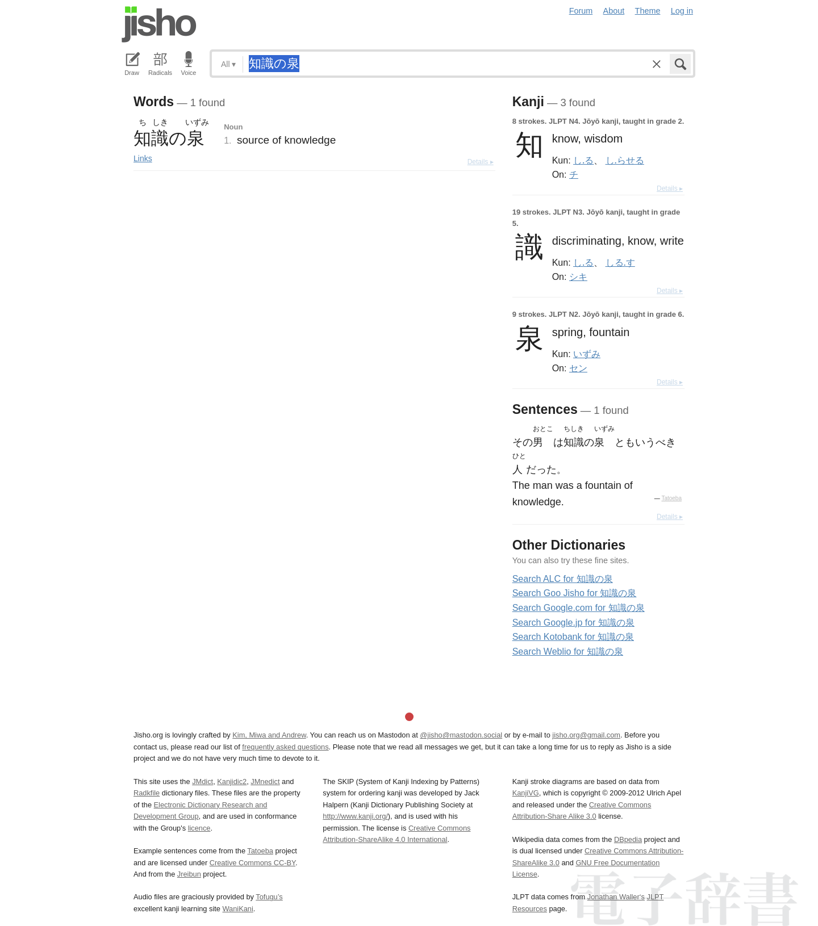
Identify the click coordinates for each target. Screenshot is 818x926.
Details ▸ (481, 162)
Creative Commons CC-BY (252, 862)
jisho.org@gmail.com (586, 735)
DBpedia (628, 839)
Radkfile (146, 793)
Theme (648, 10)
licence (199, 828)
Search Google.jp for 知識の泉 (573, 622)
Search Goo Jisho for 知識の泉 (574, 593)
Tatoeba (671, 498)
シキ (578, 276)
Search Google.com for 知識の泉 (578, 608)
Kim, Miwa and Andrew (269, 735)
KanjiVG (525, 793)
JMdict (202, 781)
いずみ (586, 353)
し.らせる (625, 160)
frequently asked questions (285, 747)
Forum (581, 10)
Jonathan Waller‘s (616, 897)
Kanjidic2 (232, 781)
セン (578, 368)
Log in (682, 10)
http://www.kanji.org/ (355, 816)
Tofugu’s (269, 897)
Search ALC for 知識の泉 (562, 579)
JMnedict (265, 781)
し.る (583, 160)
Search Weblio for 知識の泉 (567, 651)
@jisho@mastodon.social (461, 735)
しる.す (620, 262)
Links (142, 158)
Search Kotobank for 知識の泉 (573, 637)
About (614, 10)
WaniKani (238, 908)
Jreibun (189, 874)
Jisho (159, 24)
